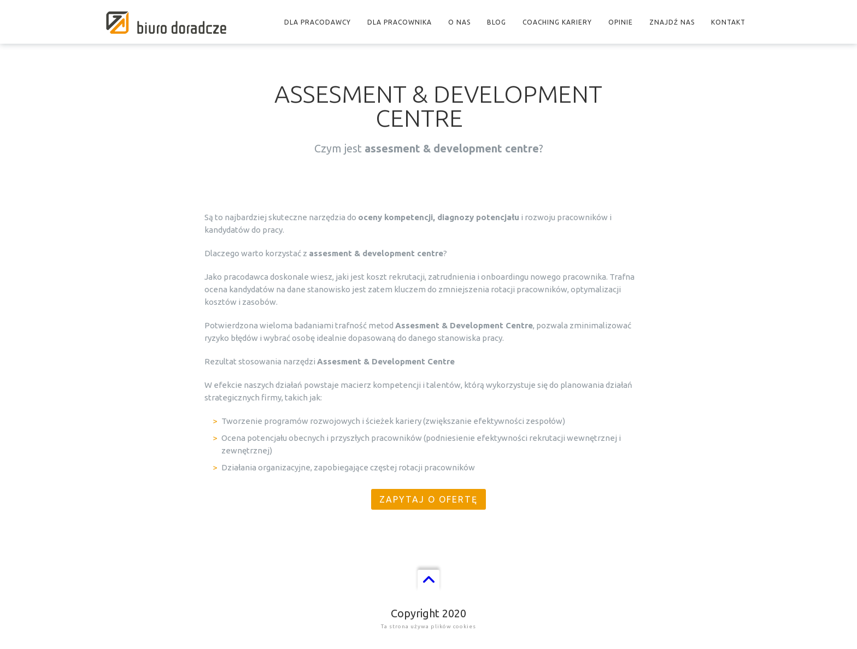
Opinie (620, 22)
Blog (496, 22)
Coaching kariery (557, 22)
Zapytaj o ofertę (428, 499)
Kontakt (728, 22)
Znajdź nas (672, 22)
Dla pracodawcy (317, 22)
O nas (459, 22)
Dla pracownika (399, 22)
